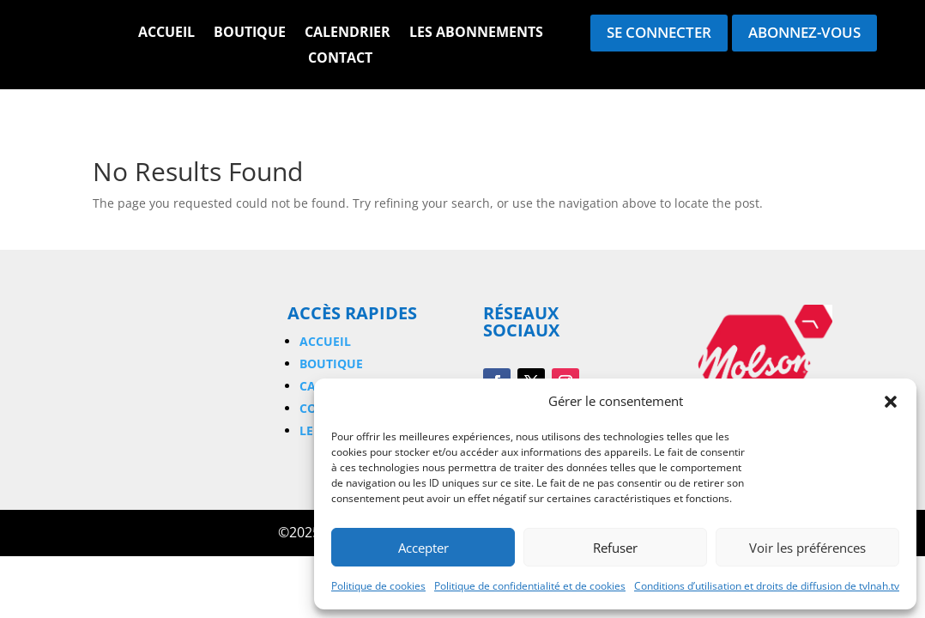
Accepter (423, 547)
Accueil (166, 33)
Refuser (615, 547)
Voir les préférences (807, 547)
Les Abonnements (476, 33)
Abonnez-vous (804, 32)
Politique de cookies (378, 586)
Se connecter (659, 32)
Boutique (250, 33)
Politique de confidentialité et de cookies (530, 586)
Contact (340, 59)
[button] (890, 401)
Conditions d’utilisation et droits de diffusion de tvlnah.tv (766, 586)
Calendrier (347, 33)
